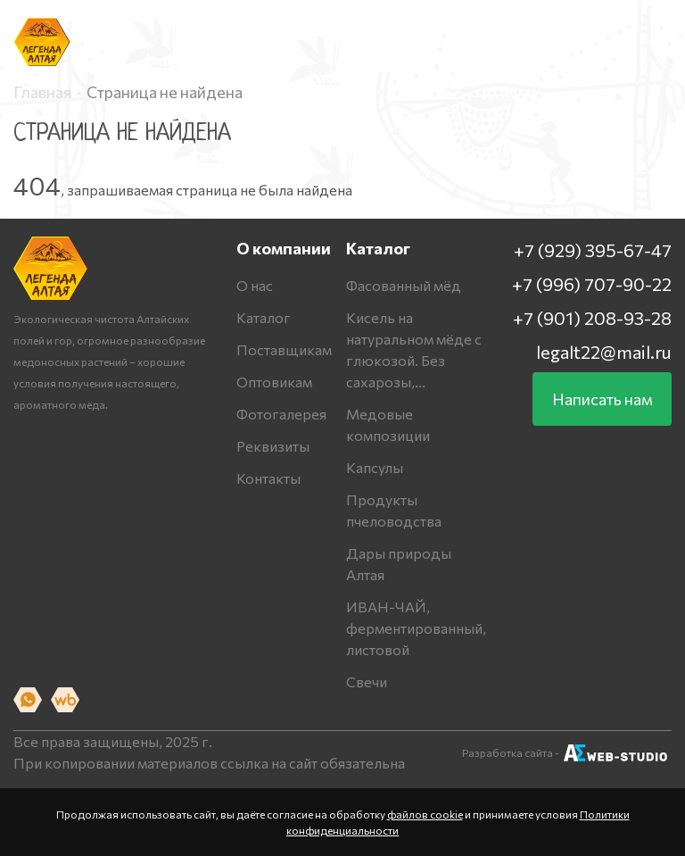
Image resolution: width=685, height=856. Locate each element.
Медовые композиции (388, 424)
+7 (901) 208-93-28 (592, 317)
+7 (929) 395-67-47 (593, 250)
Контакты (268, 478)
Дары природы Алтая (398, 563)
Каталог (263, 317)
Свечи (366, 681)
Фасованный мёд (403, 285)
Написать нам (602, 399)
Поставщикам (284, 349)
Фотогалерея (281, 413)
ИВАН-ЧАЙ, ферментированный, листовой (416, 628)
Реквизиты (272, 445)
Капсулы (374, 467)
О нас (254, 285)
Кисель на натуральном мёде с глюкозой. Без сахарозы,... (414, 349)
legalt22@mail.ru (604, 351)
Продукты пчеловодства (394, 510)
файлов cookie (425, 814)
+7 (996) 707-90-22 (592, 284)
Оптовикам (274, 381)
